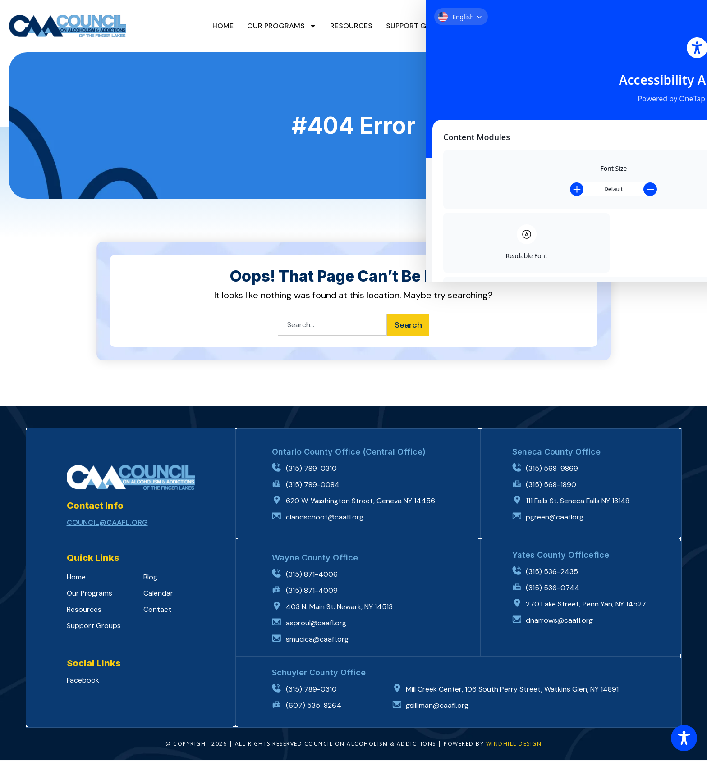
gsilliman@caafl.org (439, 706)
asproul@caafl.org (317, 624)
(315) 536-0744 (554, 588)
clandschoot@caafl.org (326, 518)
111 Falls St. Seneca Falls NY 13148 (579, 501)
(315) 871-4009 (313, 591)
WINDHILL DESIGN (514, 744)
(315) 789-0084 (314, 485)
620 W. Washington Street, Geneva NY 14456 (361, 501)
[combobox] (330, 325)
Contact (564, 26)
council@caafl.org (107, 523)
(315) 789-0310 (312, 469)
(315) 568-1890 (553, 485)
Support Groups (418, 26)
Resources (351, 26)
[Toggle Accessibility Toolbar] (684, 738)
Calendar (514, 26)
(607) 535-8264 (315, 706)
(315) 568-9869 (554, 469)
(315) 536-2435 (554, 572)
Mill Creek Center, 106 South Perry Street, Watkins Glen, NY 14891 (514, 690)
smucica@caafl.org (317, 640)
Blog (473, 26)
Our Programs (282, 26)
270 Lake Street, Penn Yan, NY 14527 (588, 605)
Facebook (83, 681)
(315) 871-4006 (313, 575)
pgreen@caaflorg (556, 518)
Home (223, 26)
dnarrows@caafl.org (561, 621)
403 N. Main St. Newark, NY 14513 (340, 607)
